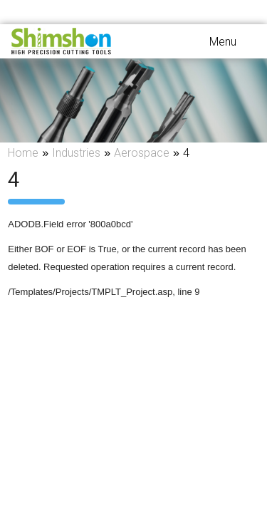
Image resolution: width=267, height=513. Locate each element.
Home (23, 153)
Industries (76, 153)
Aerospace (141, 153)
